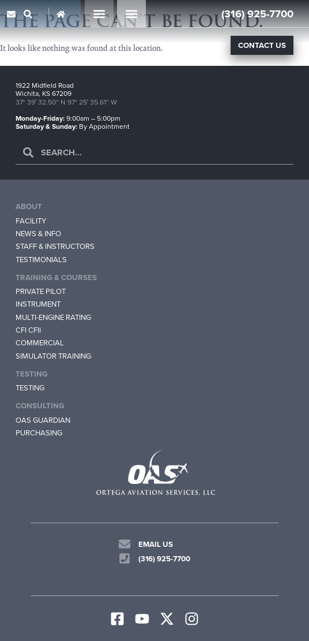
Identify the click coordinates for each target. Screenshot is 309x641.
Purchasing (39, 432)
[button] (98, 14)
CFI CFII (28, 330)
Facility (31, 220)
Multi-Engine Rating (53, 317)
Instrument (38, 304)
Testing (30, 387)
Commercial (40, 343)
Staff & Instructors (55, 246)
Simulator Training (53, 356)
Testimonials (41, 259)
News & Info (38, 233)
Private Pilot (41, 291)
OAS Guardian (43, 420)
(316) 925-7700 (257, 13)
